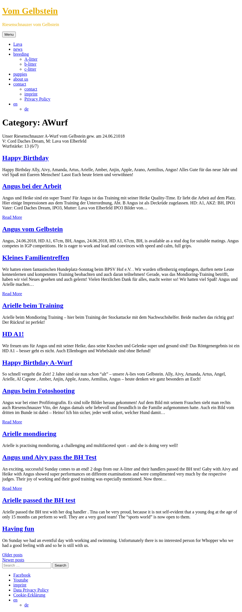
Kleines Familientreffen (35, 257)
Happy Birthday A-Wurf (37, 362)
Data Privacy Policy (31, 590)
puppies (20, 74)
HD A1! (13, 334)
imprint (30, 94)
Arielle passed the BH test (38, 500)
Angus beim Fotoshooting (38, 390)
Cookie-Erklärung (29, 595)
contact (19, 84)
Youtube (20, 580)
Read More (12, 217)
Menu (9, 34)
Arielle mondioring (29, 433)
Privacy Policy (37, 99)
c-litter (30, 69)
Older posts (12, 554)
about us (20, 79)
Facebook (21, 575)
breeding (21, 54)
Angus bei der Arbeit (32, 186)
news (17, 49)
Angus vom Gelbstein (32, 229)
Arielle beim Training (32, 305)
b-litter (30, 64)
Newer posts (13, 559)
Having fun (18, 528)
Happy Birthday (25, 157)
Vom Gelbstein (30, 11)
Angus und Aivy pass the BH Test (49, 457)
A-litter (30, 59)
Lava (17, 44)
